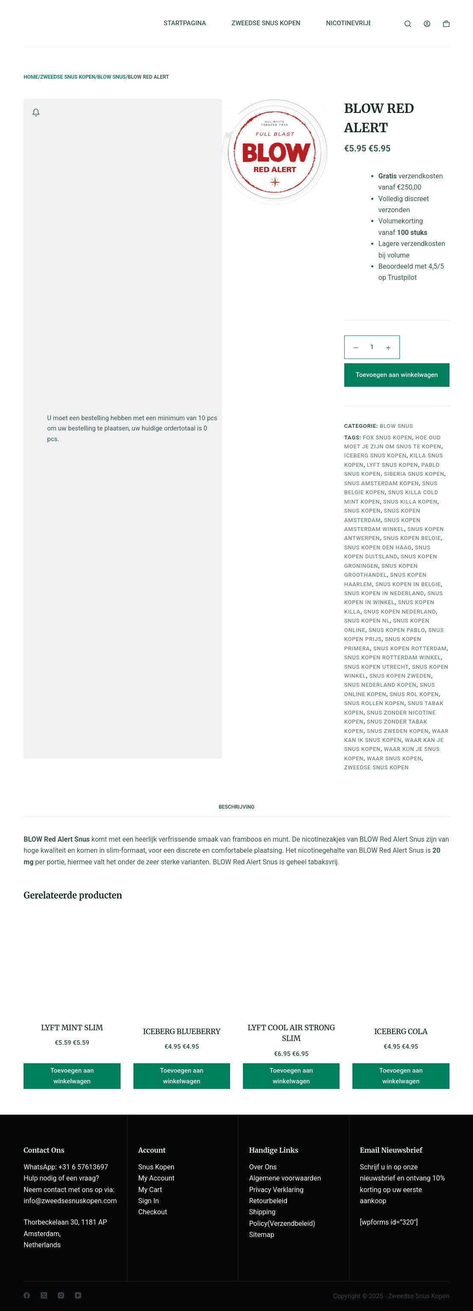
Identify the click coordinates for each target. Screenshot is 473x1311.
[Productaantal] (372, 347)
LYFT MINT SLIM (72, 1027)
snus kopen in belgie (408, 584)
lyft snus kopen (392, 465)
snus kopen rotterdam (409, 648)
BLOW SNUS (396, 426)
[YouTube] (78, 1295)
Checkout (152, 1212)
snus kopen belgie (412, 538)
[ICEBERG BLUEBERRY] (181, 965)
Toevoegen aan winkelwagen (397, 375)
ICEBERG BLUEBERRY (181, 1031)
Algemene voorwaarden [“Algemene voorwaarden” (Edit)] (285, 1178)
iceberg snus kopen (375, 455)
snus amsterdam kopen (381, 483)
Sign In (148, 1201)
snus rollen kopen (374, 703)
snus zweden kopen (398, 731)
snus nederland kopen (380, 685)
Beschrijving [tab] (236, 807)
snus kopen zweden (400, 676)
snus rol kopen (414, 694)
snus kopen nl (367, 620)
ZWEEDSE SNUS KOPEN (266, 23)
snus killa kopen (410, 501)
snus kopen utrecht (376, 667)
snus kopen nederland (400, 611)
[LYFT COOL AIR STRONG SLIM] (291, 963)
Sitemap (261, 1235)
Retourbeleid (268, 1201)
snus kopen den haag (378, 547)
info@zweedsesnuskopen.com (70, 1201)
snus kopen (362, 510)
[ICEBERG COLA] (400, 965)
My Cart (150, 1190)
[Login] (427, 24)
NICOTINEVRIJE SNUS (358, 23)
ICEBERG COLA (401, 1031)
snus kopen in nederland (384, 593)
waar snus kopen (394, 758)
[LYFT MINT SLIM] (72, 963)
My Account (156, 1178)
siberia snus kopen (414, 474)
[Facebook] (27, 1295)
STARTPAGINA (185, 23)
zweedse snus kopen (376, 767)
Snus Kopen (156, 1167)
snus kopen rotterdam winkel (392, 657)
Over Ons (263, 1167)
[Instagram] (61, 1295)
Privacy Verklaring (276, 1190)
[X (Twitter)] (44, 1295)
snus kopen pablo (397, 630)
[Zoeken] (408, 24)
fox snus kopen (387, 437)
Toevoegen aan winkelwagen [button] (72, 1076)
